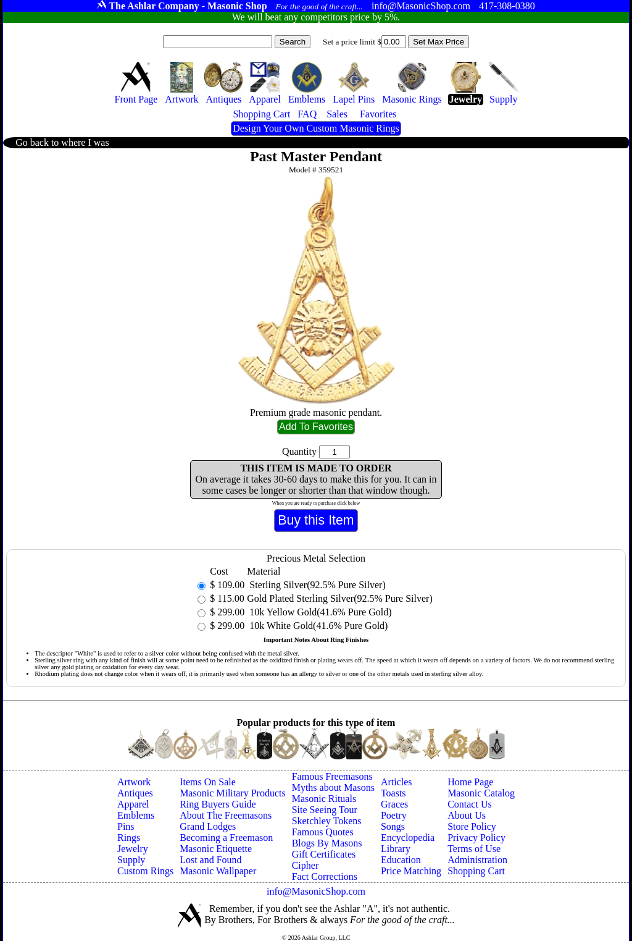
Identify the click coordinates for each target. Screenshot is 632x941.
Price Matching (411, 871)
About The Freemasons (226, 815)
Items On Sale (208, 782)
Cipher (305, 865)
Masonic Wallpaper (218, 871)
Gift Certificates (324, 854)
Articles (396, 782)
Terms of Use (474, 848)
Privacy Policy (476, 837)
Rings (128, 837)
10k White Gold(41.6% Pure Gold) (317, 625)
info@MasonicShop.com (316, 891)
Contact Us (469, 804)
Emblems (135, 815)
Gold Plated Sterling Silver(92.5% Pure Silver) (339, 598)
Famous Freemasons (332, 776)
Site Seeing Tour (324, 809)
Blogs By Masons (327, 843)
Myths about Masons (333, 787)
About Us (466, 815)
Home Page (470, 782)
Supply (131, 859)
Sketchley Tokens (327, 821)
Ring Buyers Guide (218, 804)
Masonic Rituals (324, 798)
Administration (477, 859)
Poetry (394, 815)
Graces (394, 804)
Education (401, 859)
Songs (393, 826)
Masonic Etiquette (216, 848)
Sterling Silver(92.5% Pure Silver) (316, 585)
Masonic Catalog (481, 793)
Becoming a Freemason (226, 837)
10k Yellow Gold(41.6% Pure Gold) (319, 612)
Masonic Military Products (233, 793)
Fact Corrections (324, 876)
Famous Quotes (323, 832)
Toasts (393, 793)
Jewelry (132, 848)
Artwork (134, 782)
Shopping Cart (476, 871)
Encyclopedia (407, 837)
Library (395, 848)
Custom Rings (145, 871)
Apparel (133, 804)
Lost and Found (210, 859)
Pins (126, 826)
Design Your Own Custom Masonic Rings (316, 128)
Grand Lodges (208, 826)
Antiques (135, 793)
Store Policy (471, 826)
